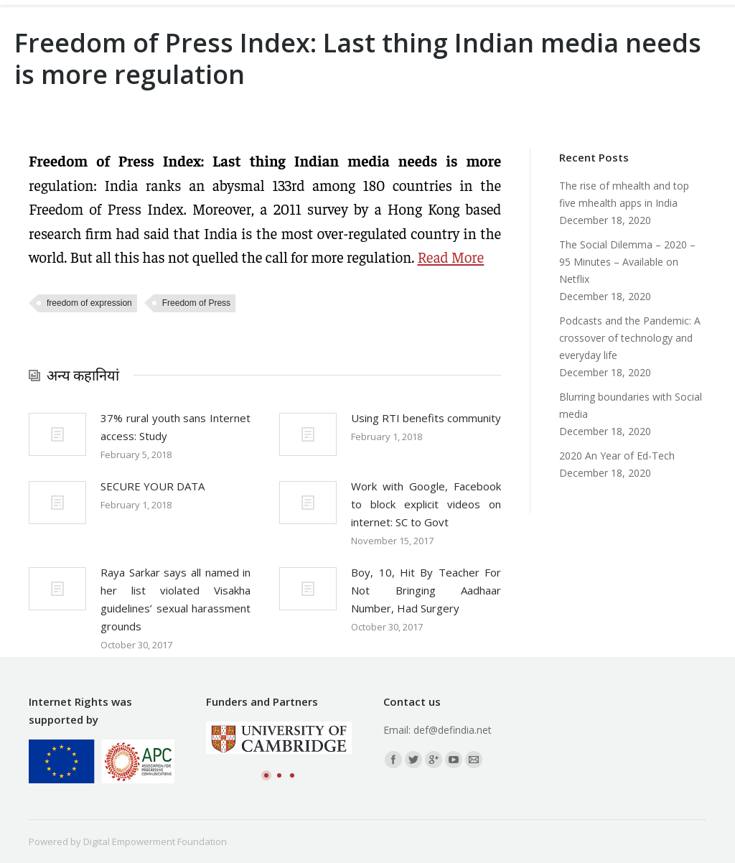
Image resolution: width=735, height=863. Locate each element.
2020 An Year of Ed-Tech (617, 455)
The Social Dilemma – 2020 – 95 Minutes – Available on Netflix (627, 262)
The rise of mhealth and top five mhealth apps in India (624, 194)
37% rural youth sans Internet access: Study (175, 427)
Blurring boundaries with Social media (630, 405)
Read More (451, 256)
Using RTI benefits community (426, 418)
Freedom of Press (196, 303)
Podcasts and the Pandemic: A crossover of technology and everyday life (630, 338)
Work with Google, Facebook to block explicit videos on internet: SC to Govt (426, 504)
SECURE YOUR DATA (152, 486)
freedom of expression (89, 303)
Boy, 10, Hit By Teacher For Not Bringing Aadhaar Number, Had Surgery (426, 590)
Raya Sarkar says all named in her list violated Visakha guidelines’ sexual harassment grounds (175, 599)
